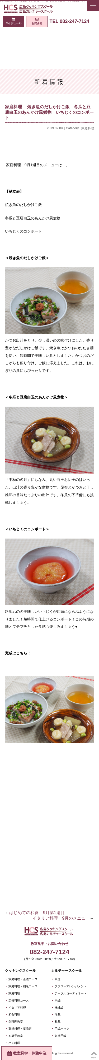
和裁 (57, 1021)
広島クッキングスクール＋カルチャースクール (29, 8)
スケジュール (13, 23)
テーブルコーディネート (71, 993)
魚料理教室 (15, 1021)
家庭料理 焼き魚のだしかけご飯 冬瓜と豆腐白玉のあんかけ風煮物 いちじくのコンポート (49, 112)
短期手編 (60, 1035)
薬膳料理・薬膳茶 (20, 1028)
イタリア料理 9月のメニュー (61, 918)
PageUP (94, 1053)
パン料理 (14, 1042)
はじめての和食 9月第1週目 (37, 912)
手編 (57, 1000)
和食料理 (14, 1014)
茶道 (57, 979)
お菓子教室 (15, 1035)
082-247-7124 (49, 951)
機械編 (59, 1007)
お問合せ (37, 23)
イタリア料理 (17, 1007)
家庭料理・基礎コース (22, 979)
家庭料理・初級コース (22, 986)
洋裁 (57, 1014)
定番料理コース (18, 1000)
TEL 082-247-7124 (69, 21)
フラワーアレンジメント (71, 986)
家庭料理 (87, 128)
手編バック (62, 1028)
